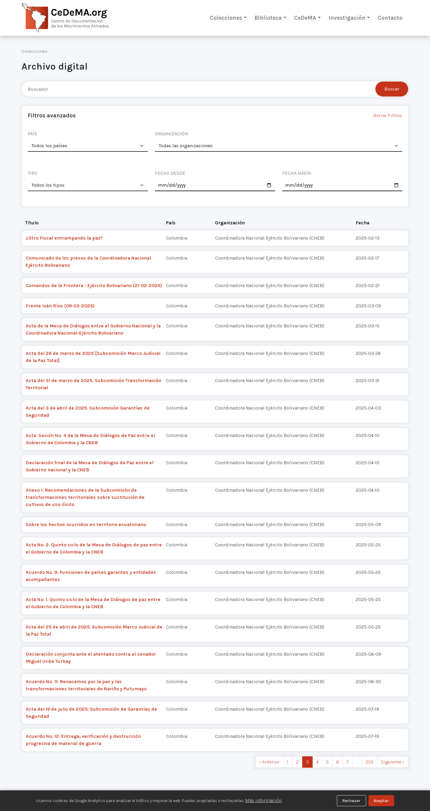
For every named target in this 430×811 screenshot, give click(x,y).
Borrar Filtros (387, 115)
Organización (230, 223)
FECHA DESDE (170, 173)
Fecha (362, 223)
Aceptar (381, 800)
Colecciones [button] (226, 17)
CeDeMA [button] (305, 17)
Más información (263, 800)
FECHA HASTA (296, 173)
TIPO (32, 173)
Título (32, 223)
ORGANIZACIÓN (171, 134)
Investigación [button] (347, 17)
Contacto (390, 17)
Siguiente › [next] (392, 762)
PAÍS (32, 134)
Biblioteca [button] (268, 17)
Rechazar (351, 800)
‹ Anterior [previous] (269, 762)
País (171, 223)
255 (370, 762)
